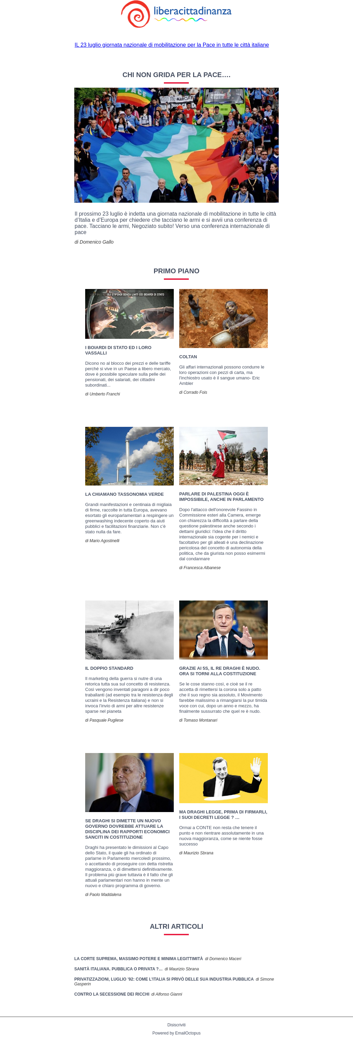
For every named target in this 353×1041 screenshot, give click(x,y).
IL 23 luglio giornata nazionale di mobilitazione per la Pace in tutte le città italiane (172, 45)
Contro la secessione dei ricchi (111, 994)
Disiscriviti (176, 1025)
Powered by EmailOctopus (176, 1033)
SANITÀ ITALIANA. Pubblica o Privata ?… (118, 969)
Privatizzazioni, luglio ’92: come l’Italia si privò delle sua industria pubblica (164, 979)
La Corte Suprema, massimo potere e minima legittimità (138, 958)
